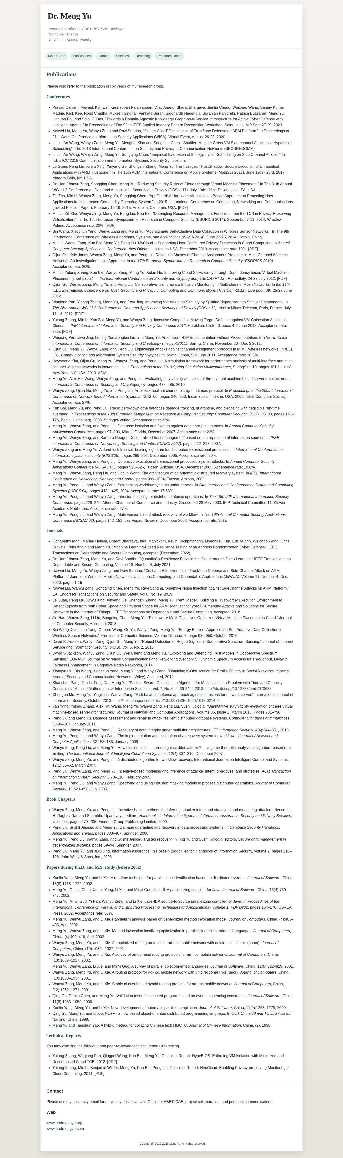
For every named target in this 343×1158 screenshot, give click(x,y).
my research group (147, 86)
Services (122, 56)
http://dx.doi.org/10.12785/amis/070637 (238, 689)
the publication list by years (103, 86)
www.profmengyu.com (65, 1129)
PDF (183, 208)
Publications (82, 56)
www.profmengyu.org (64, 1123)
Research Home (169, 56)
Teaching (143, 56)
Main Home (56, 56)
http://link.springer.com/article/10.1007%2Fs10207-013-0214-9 (166, 701)
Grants (103, 56)
